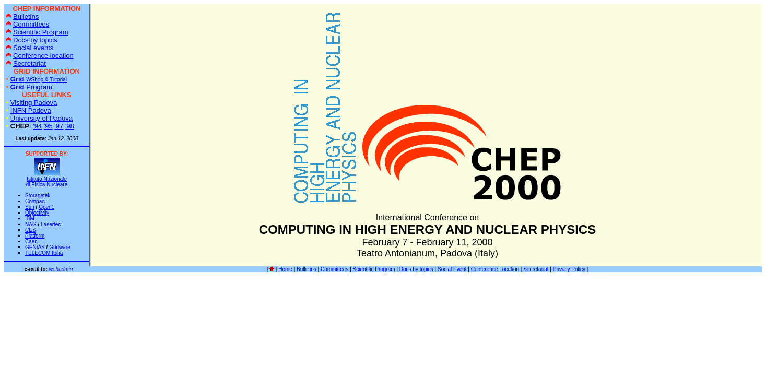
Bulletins (22, 16)
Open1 (46, 207)
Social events (29, 48)
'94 (37, 126)
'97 (58, 126)
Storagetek (37, 195)
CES (30, 230)
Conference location (40, 56)
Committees (27, 24)
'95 (48, 126)
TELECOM (44, 253)
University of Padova (41, 118)
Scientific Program (37, 32)
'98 (69, 126)
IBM (29, 218)
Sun (29, 207)
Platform (34, 236)
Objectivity (37, 213)
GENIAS (35, 247)
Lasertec (51, 224)
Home (285, 269)
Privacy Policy (569, 269)
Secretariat (26, 63)
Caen (31, 241)
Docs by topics (31, 40)
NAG (31, 224)
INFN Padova (30, 110)
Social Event (452, 269)
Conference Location (495, 269)
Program (31, 87)
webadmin (61, 269)
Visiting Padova (33, 103)
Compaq (35, 201)
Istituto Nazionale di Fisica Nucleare (46, 181)
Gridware (59, 247)
